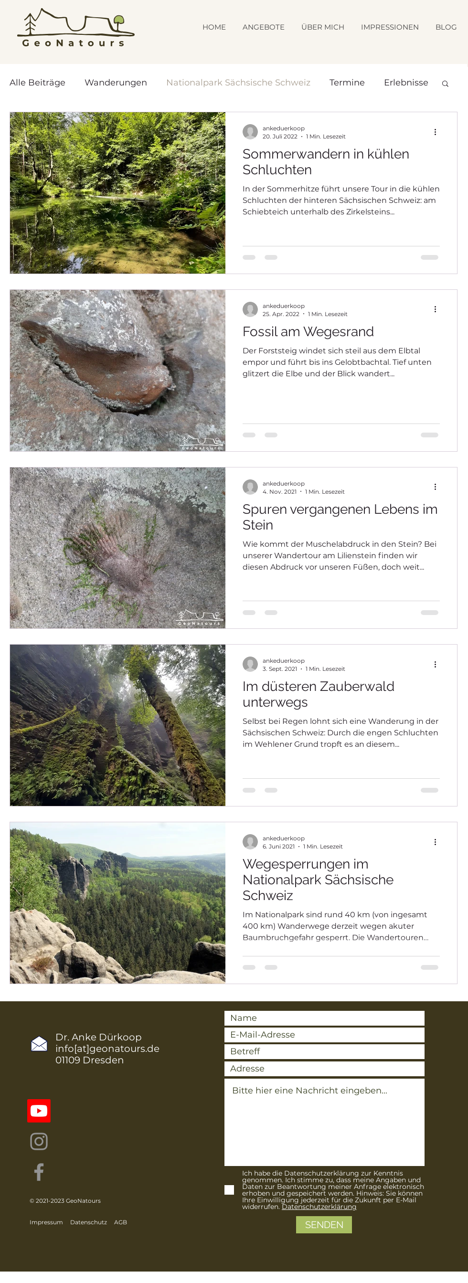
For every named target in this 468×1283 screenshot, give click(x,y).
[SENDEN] (324, 1224)
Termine (347, 82)
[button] (445, 84)
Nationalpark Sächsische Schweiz (238, 82)
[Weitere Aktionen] (438, 132)
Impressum (46, 1222)
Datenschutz (88, 1222)
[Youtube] (39, 1111)
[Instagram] (39, 1141)
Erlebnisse (406, 82)
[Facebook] (39, 1172)
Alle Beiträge (37, 82)
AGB (120, 1222)
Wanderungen (116, 82)
